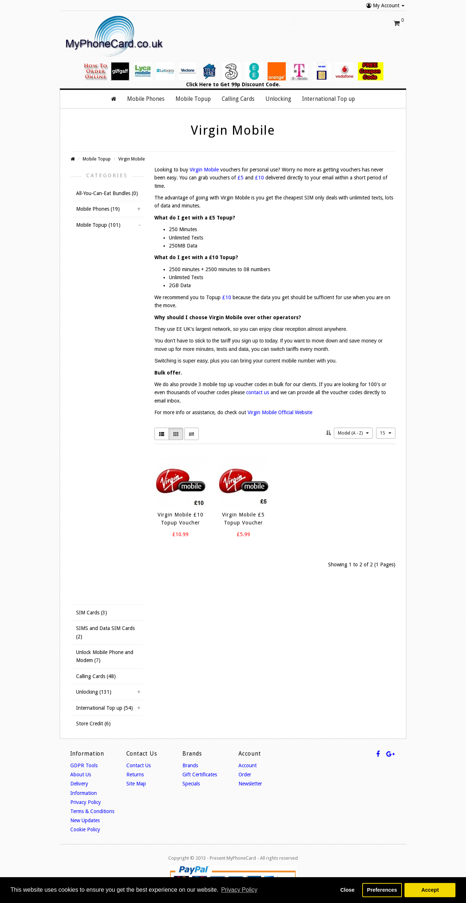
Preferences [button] (382, 890)
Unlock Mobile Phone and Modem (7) (104, 656)
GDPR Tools (84, 765)
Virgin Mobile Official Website (280, 412)
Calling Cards (238, 99)
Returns (135, 774)
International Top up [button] (328, 99)
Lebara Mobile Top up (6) (106, 287)
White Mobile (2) (96, 505)
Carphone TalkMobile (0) (105, 388)
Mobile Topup (97, 159)
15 (385, 433)
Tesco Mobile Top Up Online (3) (101, 487)
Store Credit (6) (93, 723)
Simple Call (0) (94, 598)
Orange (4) (90, 374)
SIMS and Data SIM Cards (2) (105, 632)
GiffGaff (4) (91, 470)
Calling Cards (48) (96, 676)
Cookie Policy (85, 829)
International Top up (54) (104, 708)
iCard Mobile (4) (96, 558)
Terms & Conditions (92, 811)
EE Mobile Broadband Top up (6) (107, 269)
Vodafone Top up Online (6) (105, 405)
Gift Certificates (199, 774)
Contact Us (138, 765)
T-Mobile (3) (91, 422)
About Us (80, 774)
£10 (259, 178)
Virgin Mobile (131, 159)
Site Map (136, 784)
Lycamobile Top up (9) (102, 252)
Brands (190, 765)
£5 (240, 178)
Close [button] (347, 890)
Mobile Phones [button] (146, 99)
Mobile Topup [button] (193, 99)
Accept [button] (430, 890)
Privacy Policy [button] (239, 890)
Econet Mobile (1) (97, 544)
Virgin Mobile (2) (96, 435)
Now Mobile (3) (95, 518)
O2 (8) (85, 361)
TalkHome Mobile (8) (101, 326)
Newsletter (250, 784)
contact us (257, 392)
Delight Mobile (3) (98, 531)
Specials (191, 784)
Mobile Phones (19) (98, 209)
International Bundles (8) (106, 239)
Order (244, 774)
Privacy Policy (85, 802)
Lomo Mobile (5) (96, 584)
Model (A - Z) (353, 433)
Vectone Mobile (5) (99, 300)
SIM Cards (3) (91, 612)
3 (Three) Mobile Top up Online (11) (105, 343)
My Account (385, 5)
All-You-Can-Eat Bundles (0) (107, 193)
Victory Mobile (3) (97, 571)
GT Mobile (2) (93, 313)
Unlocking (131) (93, 692)
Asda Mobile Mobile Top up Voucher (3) (108, 453)
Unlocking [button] (278, 99)
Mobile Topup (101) (98, 225)
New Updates (85, 820)
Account (247, 765)
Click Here (199, 84)
